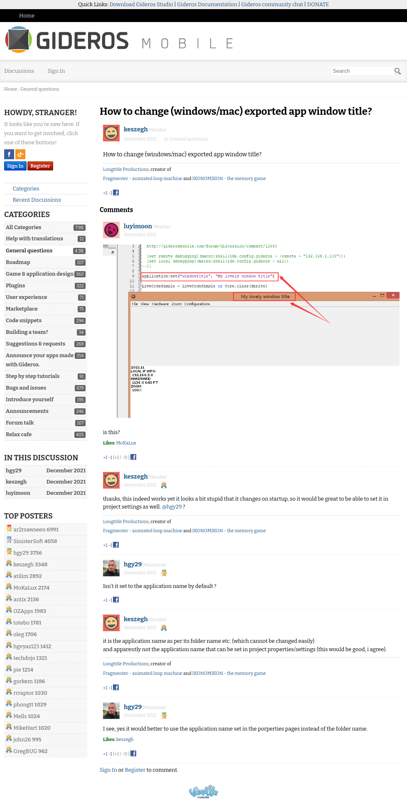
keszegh (23, 564)
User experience (26, 297)
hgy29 (21, 553)
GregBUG (25, 751)
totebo (21, 623)
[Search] (398, 71)
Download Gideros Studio (141, 4)
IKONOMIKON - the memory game (229, 178)
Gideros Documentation (207, 4)
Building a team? (27, 332)
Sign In (56, 71)
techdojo (24, 658)
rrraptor (23, 693)
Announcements (27, 411)
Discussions (19, 71)
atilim (20, 576)
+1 (105, 193)
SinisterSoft (28, 541)
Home (26, 15)
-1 (110, 193)
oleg (18, 634)
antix (19, 599)
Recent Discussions (33, 200)
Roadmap (18, 262)
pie (17, 670)
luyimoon (138, 226)
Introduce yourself (30, 399)
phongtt (23, 704)
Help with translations (34, 238)
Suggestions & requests (35, 344)
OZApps (23, 611)
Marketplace (22, 309)
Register (40, 166)
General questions (29, 250)
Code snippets (24, 320)
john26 (22, 739)
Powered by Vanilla (203, 791)
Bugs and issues (26, 388)
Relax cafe (19, 434)
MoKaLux (25, 588)
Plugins (15, 285)
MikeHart (25, 728)
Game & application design (40, 274)
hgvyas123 (26, 646)
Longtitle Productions (126, 169)
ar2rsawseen (29, 529)
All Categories (23, 227)
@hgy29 (172, 507)
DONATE (318, 4)
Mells (20, 716)
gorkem (23, 681)
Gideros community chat (272, 4)
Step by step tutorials (32, 376)
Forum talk (20, 423)
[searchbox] (366, 71)
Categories (22, 188)
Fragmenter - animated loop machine (142, 178)
